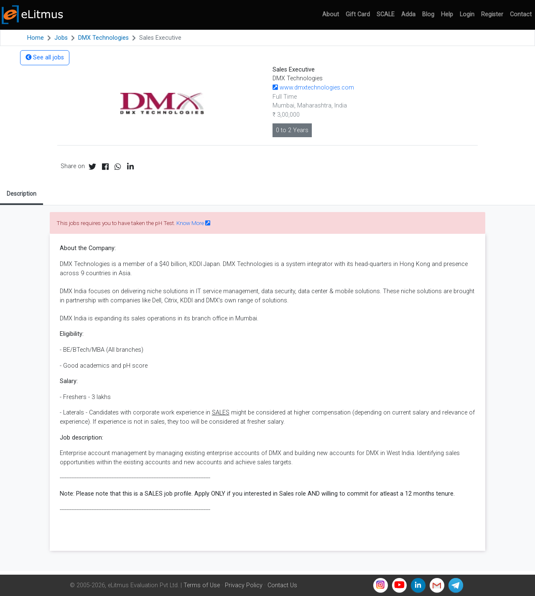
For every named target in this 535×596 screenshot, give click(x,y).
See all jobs (44, 57)
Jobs (61, 37)
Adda (408, 14)
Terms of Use (201, 585)
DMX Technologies (103, 37)
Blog (428, 14)
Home (35, 37)
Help (447, 14)
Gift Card (358, 14)
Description (21, 193)
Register (492, 14)
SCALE (386, 14)
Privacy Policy (243, 585)
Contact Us (282, 585)
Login (467, 14)
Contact (521, 14)
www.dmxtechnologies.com (313, 87)
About (330, 14)
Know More (193, 223)
